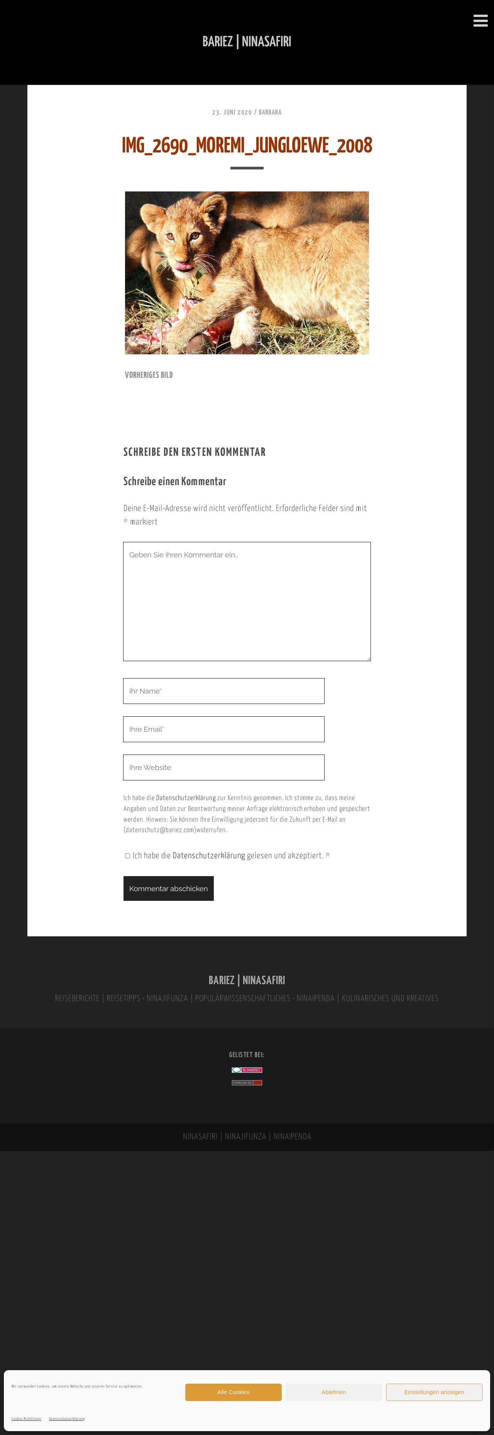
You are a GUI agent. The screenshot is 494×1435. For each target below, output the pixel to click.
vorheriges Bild (149, 375)
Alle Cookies (233, 1392)
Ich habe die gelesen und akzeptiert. (227, 856)
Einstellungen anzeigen (434, 1392)
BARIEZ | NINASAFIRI (247, 981)
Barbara (270, 112)
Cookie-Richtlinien (26, 1419)
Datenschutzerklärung (67, 1419)
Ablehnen (333, 1392)
